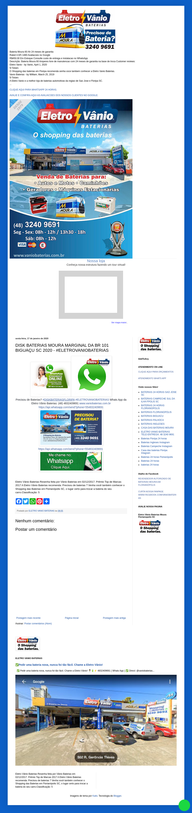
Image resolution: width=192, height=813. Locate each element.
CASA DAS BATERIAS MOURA (157, 427)
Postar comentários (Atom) (38, 623)
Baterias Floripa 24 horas (154, 438)
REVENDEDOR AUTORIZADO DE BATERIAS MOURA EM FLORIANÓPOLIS (154, 481)
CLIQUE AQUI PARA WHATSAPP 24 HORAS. (33, 89)
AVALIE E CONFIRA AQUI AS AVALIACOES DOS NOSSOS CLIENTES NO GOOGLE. (54, 95)
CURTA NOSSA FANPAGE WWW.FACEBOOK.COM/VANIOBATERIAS (157, 494)
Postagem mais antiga (114, 618)
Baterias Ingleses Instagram (155, 442)
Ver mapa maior (119, 322)
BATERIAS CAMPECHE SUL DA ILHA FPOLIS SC (158, 400)
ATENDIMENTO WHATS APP (152, 378)
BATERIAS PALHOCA (152, 420)
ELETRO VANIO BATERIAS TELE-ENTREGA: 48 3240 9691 (157, 433)
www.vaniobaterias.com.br (95, 403)
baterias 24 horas (150, 464)
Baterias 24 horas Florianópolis (157, 457)
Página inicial (72, 618)
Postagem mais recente (28, 618)
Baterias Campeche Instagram (156, 446)
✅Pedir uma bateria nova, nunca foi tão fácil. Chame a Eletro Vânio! (59, 664)
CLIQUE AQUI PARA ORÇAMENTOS (156, 372)
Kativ (95, 796)
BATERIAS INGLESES (153, 424)
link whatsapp (184, 805)
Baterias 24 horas (150, 461)
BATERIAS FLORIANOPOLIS (156, 412)
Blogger (117, 796)
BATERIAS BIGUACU (152, 416)
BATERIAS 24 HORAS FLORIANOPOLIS (152, 406)
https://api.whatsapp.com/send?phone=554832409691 (71, 407)
